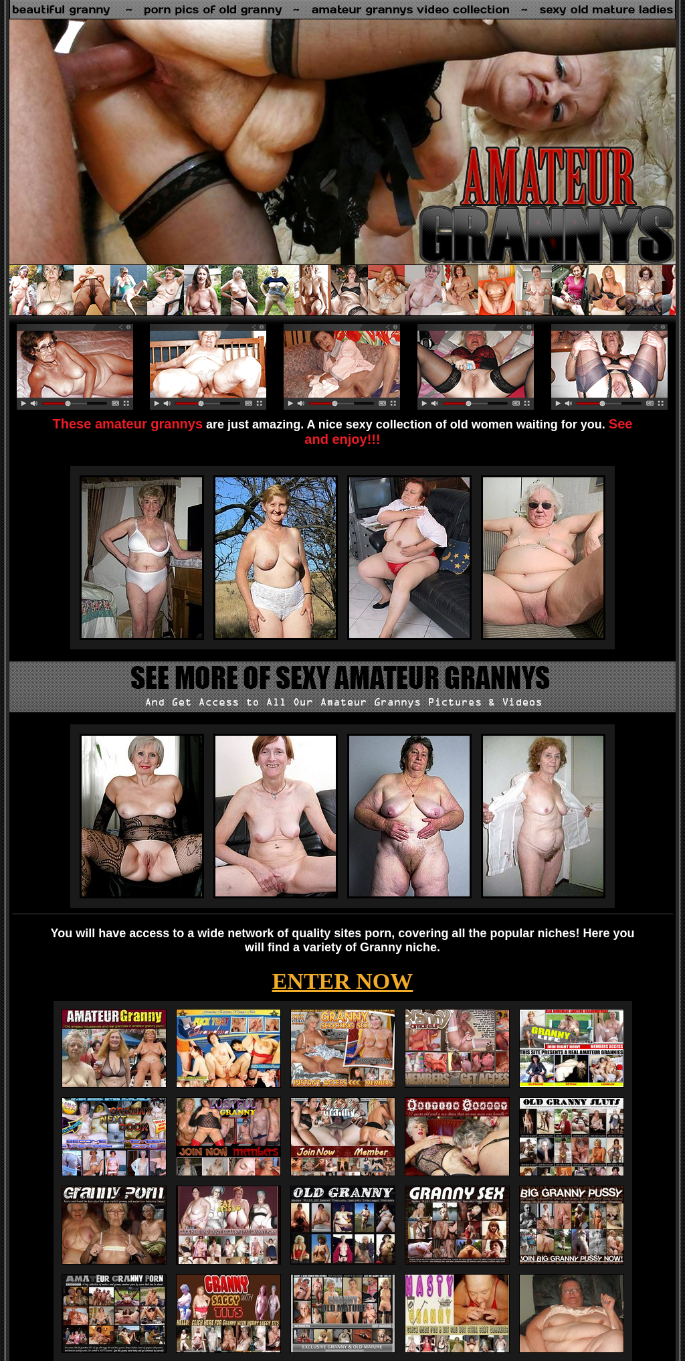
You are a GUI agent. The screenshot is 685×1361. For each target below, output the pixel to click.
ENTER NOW (342, 981)
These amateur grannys (128, 423)
